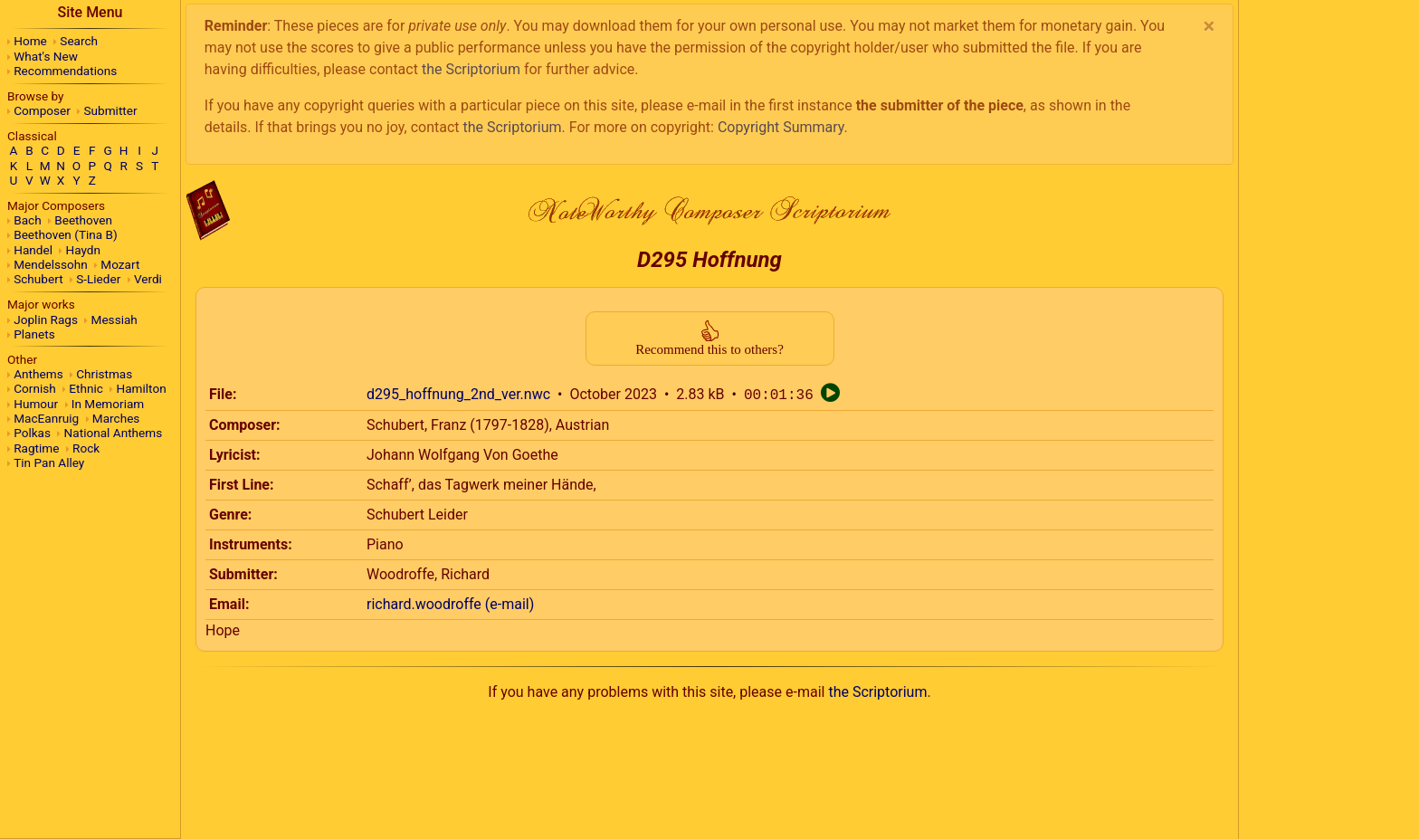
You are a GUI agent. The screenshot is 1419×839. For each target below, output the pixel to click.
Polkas (32, 432)
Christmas (104, 374)
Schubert (38, 279)
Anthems (38, 374)
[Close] (1209, 26)
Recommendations (65, 70)
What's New (46, 56)
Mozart (119, 264)
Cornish (35, 388)
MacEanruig (46, 418)
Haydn (83, 250)
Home (30, 40)
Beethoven (83, 220)
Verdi (148, 279)
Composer (42, 110)
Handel (33, 250)
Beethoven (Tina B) (66, 234)
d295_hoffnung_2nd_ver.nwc (458, 395)
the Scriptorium (471, 69)
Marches (116, 418)
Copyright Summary (781, 127)
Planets (34, 334)
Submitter (111, 110)
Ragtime (36, 448)
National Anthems (113, 432)
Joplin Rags (46, 319)
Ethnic (86, 388)
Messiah (114, 319)
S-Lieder (98, 279)
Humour (36, 403)
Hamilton (141, 388)
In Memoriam (108, 403)
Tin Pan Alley (49, 462)
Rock (86, 448)
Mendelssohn (51, 264)
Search (79, 40)
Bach (27, 220)
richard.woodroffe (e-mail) (450, 604)
